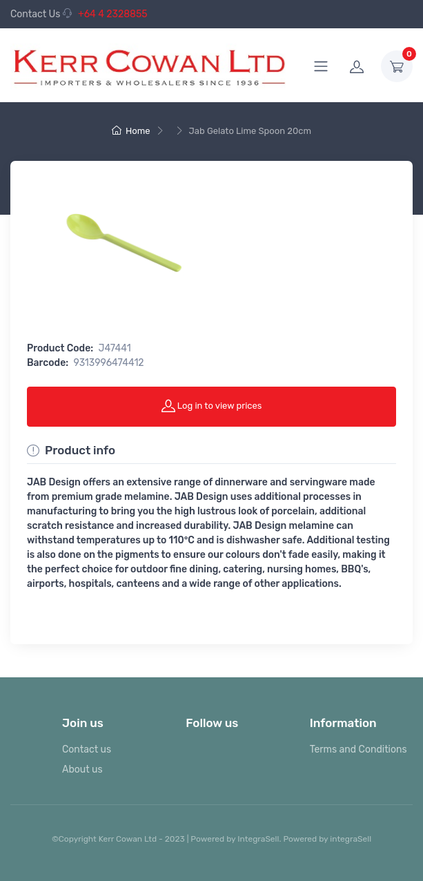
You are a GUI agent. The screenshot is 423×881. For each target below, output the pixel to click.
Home (131, 131)
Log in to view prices (211, 405)
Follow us (212, 723)
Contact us (86, 749)
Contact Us (35, 14)
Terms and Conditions (358, 749)
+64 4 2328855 (105, 14)
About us (82, 769)
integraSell (350, 839)
